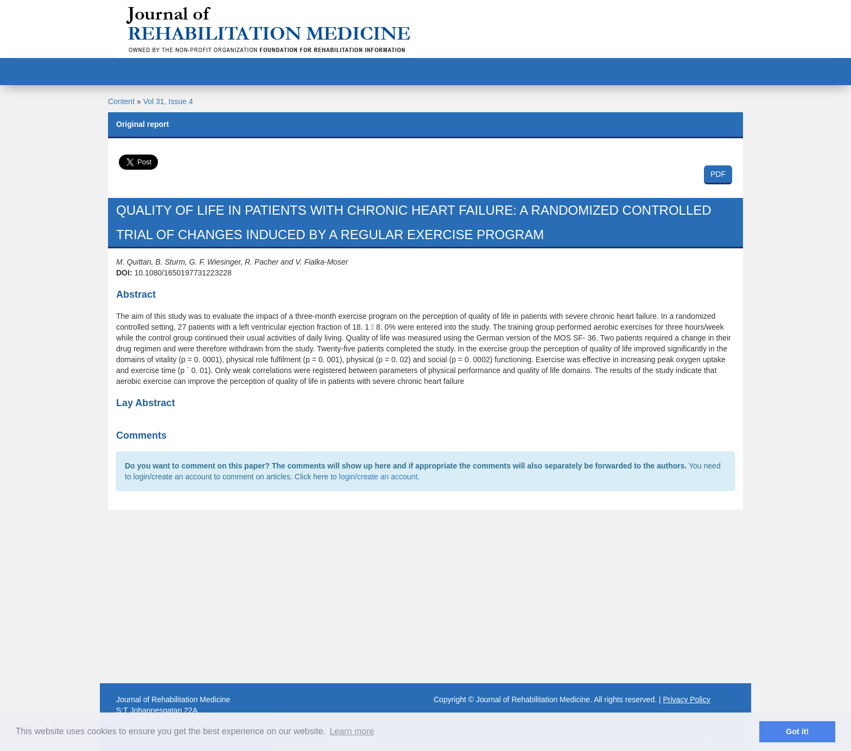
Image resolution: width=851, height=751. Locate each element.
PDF (718, 174)
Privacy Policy (686, 699)
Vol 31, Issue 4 (168, 101)
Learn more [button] (351, 731)
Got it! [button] (797, 731)
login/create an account (378, 476)
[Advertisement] (425, 596)
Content (121, 101)
